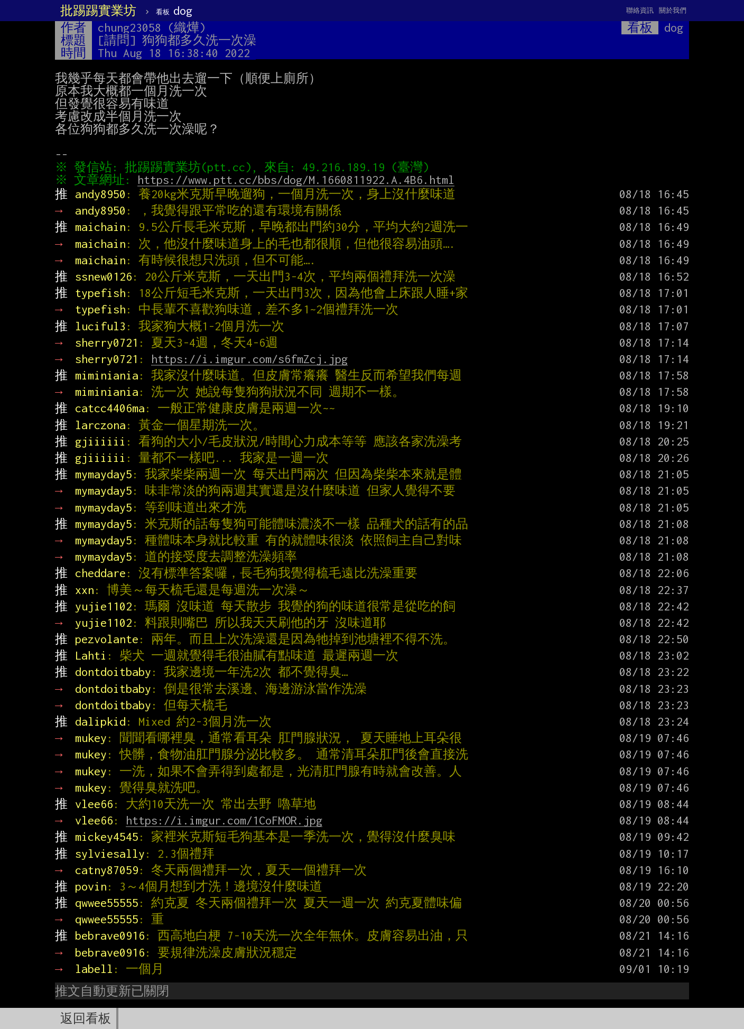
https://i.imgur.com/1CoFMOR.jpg (224, 820)
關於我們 (672, 10)
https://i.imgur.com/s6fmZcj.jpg (249, 359)
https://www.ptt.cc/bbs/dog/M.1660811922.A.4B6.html (298, 180)
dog (174, 10)
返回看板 (85, 1018)
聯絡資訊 (640, 10)
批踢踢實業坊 (98, 10)
